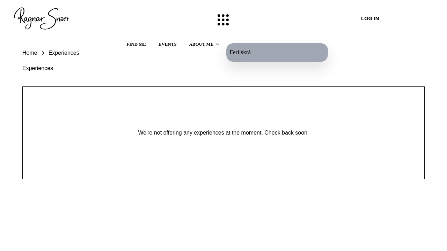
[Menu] (223, 20)
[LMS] (426, 18)
